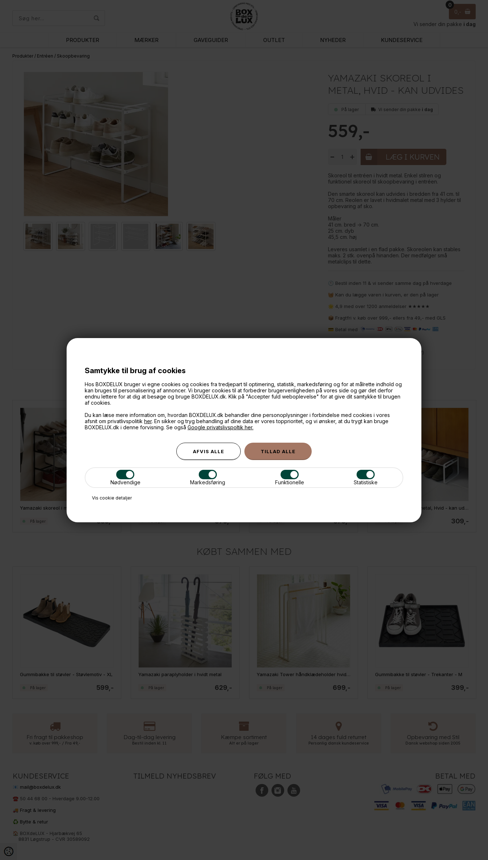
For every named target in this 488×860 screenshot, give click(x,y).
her (148, 421)
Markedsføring (207, 477)
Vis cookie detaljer (112, 498)
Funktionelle (289, 477)
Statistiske (366, 477)
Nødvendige (125, 477)
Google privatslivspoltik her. (220, 427)
